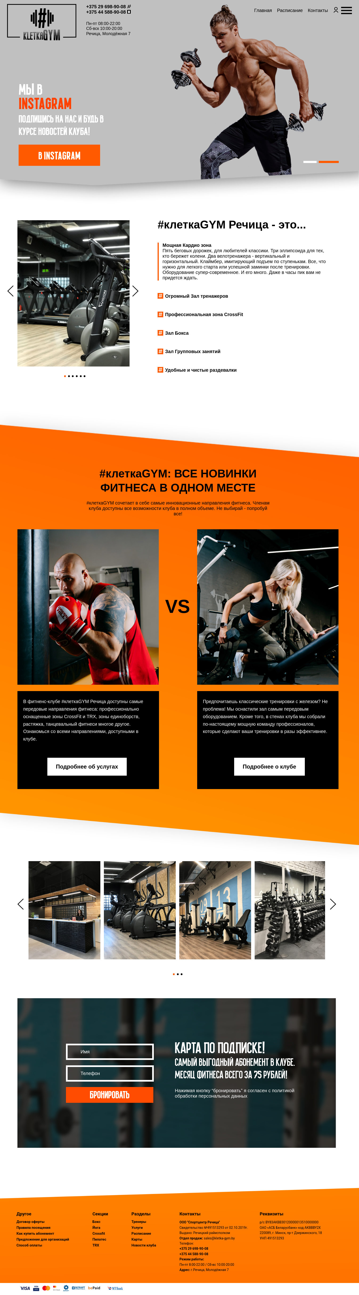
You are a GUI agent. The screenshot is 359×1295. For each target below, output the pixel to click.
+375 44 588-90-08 (116, 17)
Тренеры (138, 1222)
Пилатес (99, 1239)
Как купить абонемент (35, 1233)
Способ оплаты (29, 1245)
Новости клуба (143, 1245)
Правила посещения (33, 1228)
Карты (136, 1239)
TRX (95, 1245)
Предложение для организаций (42, 1239)
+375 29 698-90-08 (116, 12)
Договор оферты (30, 1222)
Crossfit (98, 1233)
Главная (252, 20)
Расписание (279, 20)
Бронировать (110, 1094)
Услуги (137, 1228)
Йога (96, 1228)
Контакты (308, 20)
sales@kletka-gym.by (219, 1238)
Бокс (96, 1222)
